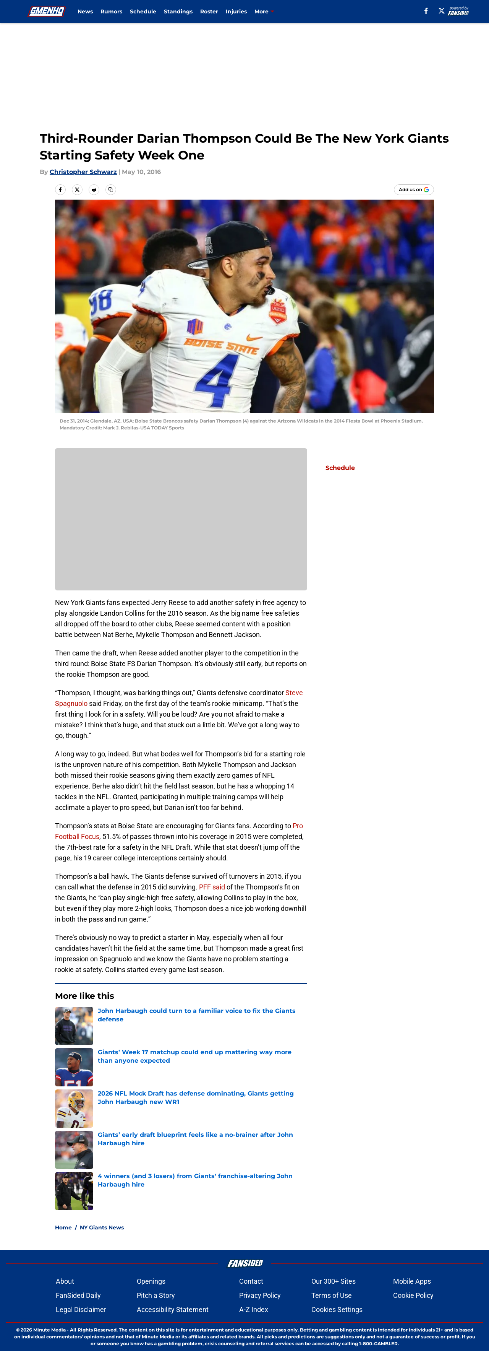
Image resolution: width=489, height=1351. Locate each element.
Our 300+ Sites (333, 1281)
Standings (178, 11)
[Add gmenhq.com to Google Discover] (414, 189)
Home (63, 1227)
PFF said (212, 887)
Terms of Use (331, 1295)
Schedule (143, 11)
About (65, 1281)
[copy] (110, 189)
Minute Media (49, 1330)
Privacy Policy (260, 1295)
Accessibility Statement (173, 1309)
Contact (251, 1281)
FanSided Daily (78, 1295)
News (85, 11)
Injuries (236, 11)
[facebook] (426, 11)
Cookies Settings (337, 1309)
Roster (209, 11)
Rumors (111, 11)
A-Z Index (253, 1309)
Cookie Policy (413, 1295)
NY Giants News (102, 1227)
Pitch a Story (156, 1295)
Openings (151, 1281)
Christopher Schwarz (83, 172)
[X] (442, 11)
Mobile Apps (412, 1281)
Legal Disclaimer (81, 1309)
